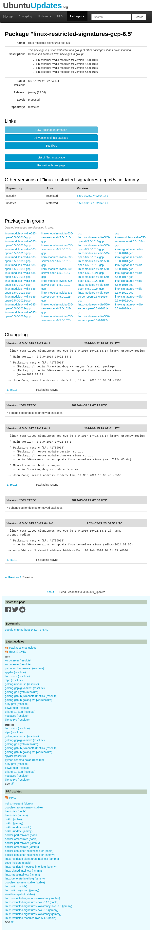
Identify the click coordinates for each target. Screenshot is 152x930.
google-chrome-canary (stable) (24, 807)
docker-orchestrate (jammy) (22, 847)
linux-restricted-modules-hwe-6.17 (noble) (30, 918)
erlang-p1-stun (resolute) (20, 711)
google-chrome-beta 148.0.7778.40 (26, 629)
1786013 (12, 389)
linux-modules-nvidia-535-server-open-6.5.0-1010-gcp (57, 237)
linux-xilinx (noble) (16, 886)
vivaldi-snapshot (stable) (20, 894)
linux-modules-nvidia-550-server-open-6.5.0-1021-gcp (94, 308)
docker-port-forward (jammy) (22, 843)
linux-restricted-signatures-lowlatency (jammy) (33, 914)
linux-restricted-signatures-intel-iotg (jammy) (32, 858)
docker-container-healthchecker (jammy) (30, 854)
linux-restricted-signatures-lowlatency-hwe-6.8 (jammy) (38, 906)
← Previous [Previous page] (12, 577)
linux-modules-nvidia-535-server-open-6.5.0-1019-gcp (57, 284)
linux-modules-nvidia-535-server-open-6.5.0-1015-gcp (57, 261)
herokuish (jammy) (16, 815)
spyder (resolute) (15, 672)
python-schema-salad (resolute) (24, 668)
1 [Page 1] (20, 577)
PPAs (60, 16)
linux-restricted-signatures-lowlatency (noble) (32, 898)
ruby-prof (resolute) (16, 703)
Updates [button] (44, 16)
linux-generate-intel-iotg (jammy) (25, 878)
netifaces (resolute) (16, 715)
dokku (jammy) (14, 823)
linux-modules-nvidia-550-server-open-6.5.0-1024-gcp (130, 241)
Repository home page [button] (51, 165)
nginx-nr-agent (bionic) (19, 803)
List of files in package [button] (51, 157)
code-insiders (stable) (18, 862)
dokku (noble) (13, 819)
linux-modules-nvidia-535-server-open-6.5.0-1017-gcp (57, 272)
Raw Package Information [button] (51, 129)
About (50, 592)
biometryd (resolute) (17, 719)
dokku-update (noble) (18, 827)
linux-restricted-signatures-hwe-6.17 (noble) (31, 902)
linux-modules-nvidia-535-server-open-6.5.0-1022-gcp (57, 308)
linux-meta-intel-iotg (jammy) (22, 874)
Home (8, 16)
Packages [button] (77, 16)
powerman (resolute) (17, 707)
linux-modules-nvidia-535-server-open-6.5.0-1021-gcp (57, 296)
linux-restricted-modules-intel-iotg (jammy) (31, 866)
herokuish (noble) (15, 811)
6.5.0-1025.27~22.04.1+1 (92, 195)
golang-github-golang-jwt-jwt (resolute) (28, 699)
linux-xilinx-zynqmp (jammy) (22, 890)
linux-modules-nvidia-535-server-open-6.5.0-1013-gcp (57, 249)
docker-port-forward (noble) (22, 835)
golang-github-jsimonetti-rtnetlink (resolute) (31, 696)
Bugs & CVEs (17, 651)
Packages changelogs (22, 647)
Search (139, 17)
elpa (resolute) (14, 680)
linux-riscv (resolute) (17, 676)
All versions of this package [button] (51, 137)
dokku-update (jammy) (18, 831)
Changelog (25, 16)
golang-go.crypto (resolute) (21, 692)
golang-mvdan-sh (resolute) (22, 684)
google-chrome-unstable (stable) (25, 882)
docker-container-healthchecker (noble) (29, 850)
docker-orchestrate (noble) (21, 839)
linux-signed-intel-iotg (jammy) (23, 870)
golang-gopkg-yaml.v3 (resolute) (25, 688)
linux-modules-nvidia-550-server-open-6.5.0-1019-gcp (94, 296)
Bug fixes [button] (51, 145)
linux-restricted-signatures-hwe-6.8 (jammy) (31, 910)
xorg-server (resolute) (18, 660)
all (12, 783)
